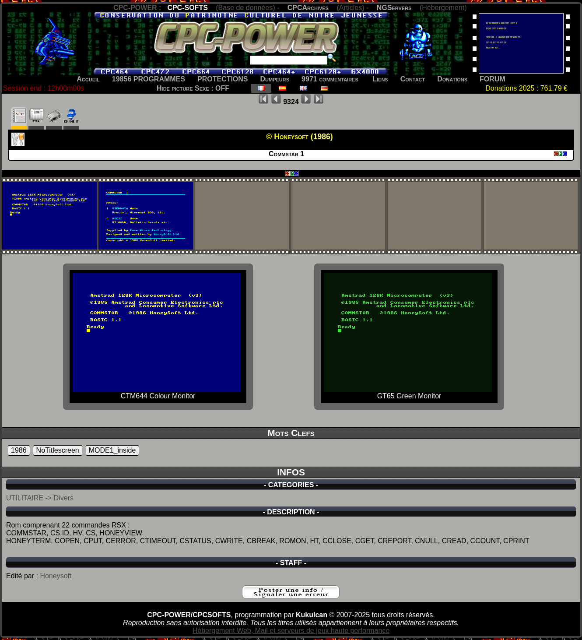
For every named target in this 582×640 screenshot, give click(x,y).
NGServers (394, 7)
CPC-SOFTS (187, 7)
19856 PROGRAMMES (148, 79)
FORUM (492, 79)
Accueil (88, 79)
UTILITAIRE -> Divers (40, 498)
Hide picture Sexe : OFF (193, 88)
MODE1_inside (112, 450)
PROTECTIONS (222, 79)
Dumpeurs (275, 79)
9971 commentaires (330, 79)
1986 (19, 450)
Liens (380, 79)
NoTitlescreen (57, 450)
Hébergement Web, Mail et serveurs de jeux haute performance (291, 630)
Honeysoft (55, 576)
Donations (452, 79)
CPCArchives (308, 7)
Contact (412, 79)
